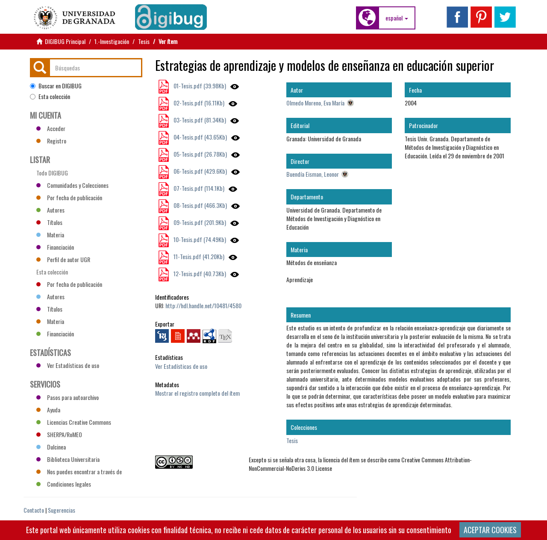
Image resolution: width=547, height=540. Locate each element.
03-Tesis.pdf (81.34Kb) (199, 119)
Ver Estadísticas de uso (181, 366)
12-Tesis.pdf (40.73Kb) (199, 273)
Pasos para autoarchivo (67, 397)
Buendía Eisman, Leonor (312, 173)
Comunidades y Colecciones (72, 185)
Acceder (50, 128)
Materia (50, 234)
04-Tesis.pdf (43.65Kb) (199, 136)
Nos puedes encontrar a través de (79, 471)
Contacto (34, 509)
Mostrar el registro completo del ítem (197, 392)
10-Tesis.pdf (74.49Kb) (199, 239)
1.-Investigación (111, 41)
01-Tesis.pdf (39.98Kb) (199, 85)
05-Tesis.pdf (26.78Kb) (199, 153)
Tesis (144, 41)
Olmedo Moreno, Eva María (315, 102)
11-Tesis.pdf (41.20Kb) (198, 256)
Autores (50, 209)
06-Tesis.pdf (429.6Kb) (199, 170)
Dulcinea (51, 446)
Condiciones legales (63, 483)
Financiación (55, 246)
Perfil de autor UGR (63, 259)
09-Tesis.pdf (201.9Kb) (199, 222)
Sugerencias (61, 509)
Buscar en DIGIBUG (56, 86)
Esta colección (50, 96)
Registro (51, 140)
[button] (396, 17)
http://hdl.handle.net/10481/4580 (203, 305)
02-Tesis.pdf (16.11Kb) (198, 102)
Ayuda (48, 409)
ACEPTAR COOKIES (490, 529)
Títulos (49, 222)
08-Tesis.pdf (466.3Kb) (199, 205)
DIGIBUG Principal (65, 41)
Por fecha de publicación (69, 197)
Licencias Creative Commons (73, 421)
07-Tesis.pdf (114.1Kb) (198, 188)
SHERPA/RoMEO (59, 434)
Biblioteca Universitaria (68, 459)
